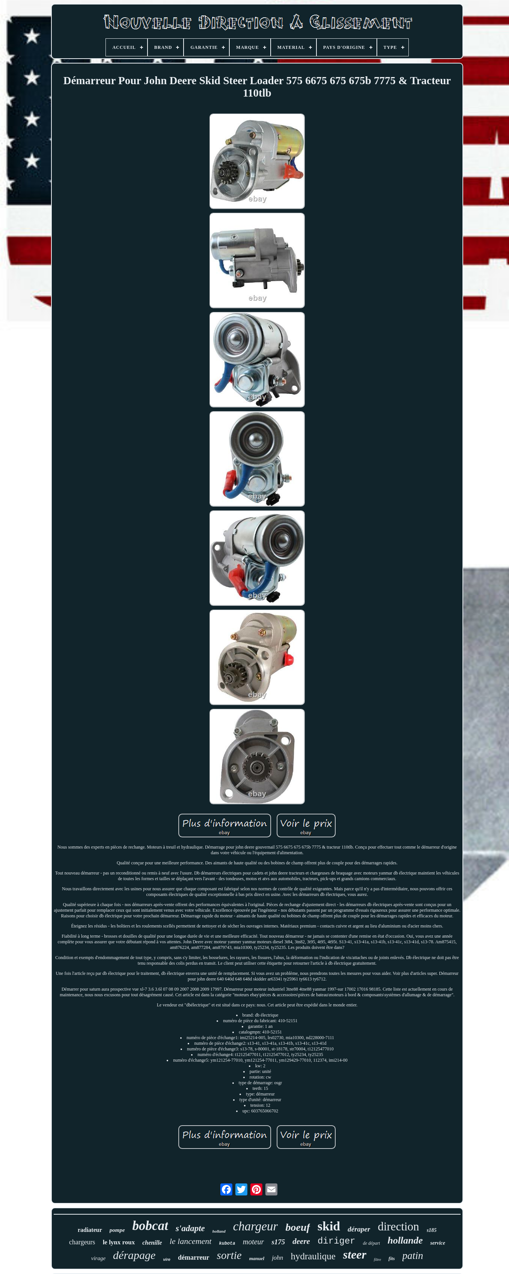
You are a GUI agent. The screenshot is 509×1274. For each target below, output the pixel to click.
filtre (377, 1259)
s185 (432, 1230)
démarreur (193, 1257)
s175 (278, 1242)
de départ (371, 1243)
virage (98, 1258)
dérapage (134, 1255)
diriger (336, 1241)
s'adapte (190, 1228)
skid (329, 1226)
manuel (256, 1258)
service (437, 1243)
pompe (117, 1230)
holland (219, 1231)
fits (392, 1258)
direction (398, 1226)
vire (166, 1259)
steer (354, 1254)
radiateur (90, 1230)
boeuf (297, 1227)
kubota (227, 1243)
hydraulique (313, 1256)
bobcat (150, 1225)
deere (301, 1241)
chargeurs (82, 1242)
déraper (359, 1229)
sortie (229, 1255)
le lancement (191, 1241)
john (277, 1257)
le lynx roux (119, 1242)
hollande (405, 1240)
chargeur (255, 1226)
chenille (152, 1242)
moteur (253, 1242)
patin (412, 1255)
